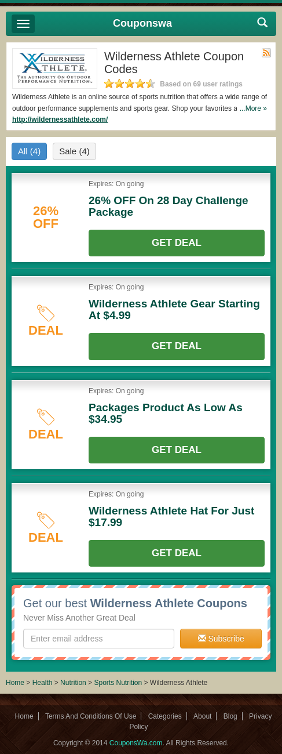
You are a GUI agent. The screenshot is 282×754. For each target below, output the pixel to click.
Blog (230, 716)
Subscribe (221, 638)
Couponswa (142, 23)
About (202, 716)
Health (42, 683)
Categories (165, 716)
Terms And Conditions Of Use (90, 716)
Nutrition (73, 683)
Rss (266, 52)
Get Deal (177, 242)
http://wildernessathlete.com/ (60, 119)
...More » (253, 108)
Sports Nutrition (118, 683)
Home (15, 683)
